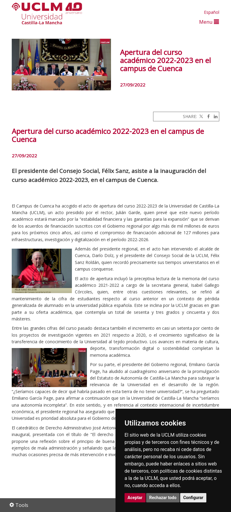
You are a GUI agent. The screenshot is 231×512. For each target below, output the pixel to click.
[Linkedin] (214, 116)
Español (211, 12)
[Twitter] (200, 116)
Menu (209, 21)
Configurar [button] (193, 497)
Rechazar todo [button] (163, 497)
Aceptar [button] (135, 497)
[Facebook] (207, 116)
